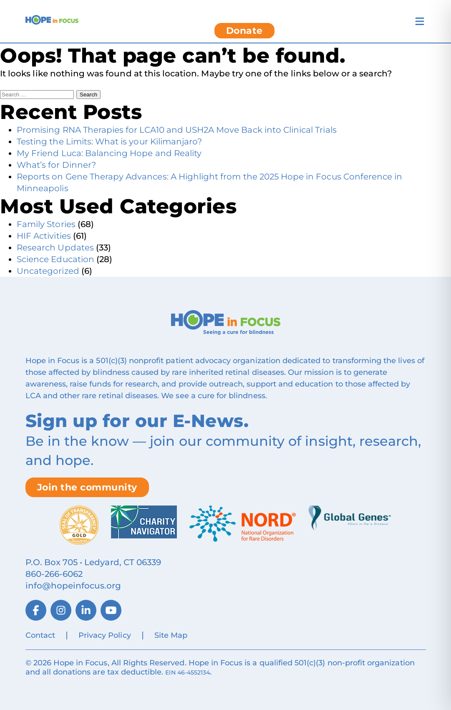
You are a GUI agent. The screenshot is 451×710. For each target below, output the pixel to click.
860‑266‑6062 (54, 574)
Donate (244, 30)
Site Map (170, 635)
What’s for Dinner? (56, 165)
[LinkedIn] (86, 610)
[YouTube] (111, 610)
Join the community (87, 487)
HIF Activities (44, 236)
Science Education (55, 259)
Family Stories (46, 224)
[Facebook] (35, 610)
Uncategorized (48, 271)
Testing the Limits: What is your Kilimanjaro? (109, 141)
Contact (40, 635)
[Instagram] (60, 610)
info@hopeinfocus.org (73, 586)
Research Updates (55, 248)
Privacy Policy (104, 635)
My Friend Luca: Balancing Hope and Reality (109, 153)
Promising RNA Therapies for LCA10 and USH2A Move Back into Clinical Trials (177, 130)
